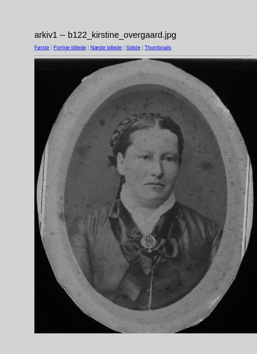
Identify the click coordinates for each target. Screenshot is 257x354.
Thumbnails (157, 48)
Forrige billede (69, 48)
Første (41, 48)
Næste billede (106, 48)
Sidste (133, 48)
